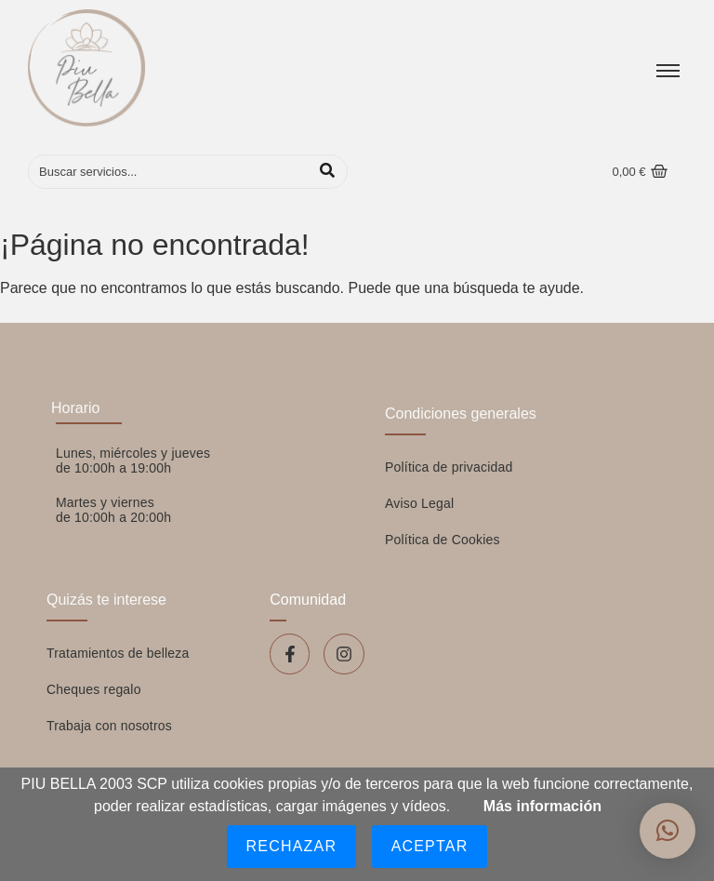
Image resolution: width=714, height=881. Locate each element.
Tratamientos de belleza (118, 653)
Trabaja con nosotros (109, 725)
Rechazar (291, 846)
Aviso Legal (419, 503)
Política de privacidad (448, 467)
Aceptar (430, 846)
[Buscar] (169, 172)
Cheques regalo (93, 689)
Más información (542, 806)
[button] (667, 831)
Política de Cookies (442, 539)
